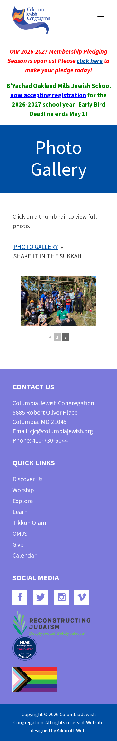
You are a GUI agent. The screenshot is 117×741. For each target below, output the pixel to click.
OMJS (19, 534)
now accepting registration (48, 95)
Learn (19, 512)
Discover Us (27, 479)
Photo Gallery (35, 247)
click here (90, 61)
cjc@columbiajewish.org (61, 431)
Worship (23, 490)
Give (17, 544)
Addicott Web (71, 730)
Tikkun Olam (29, 523)
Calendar (24, 555)
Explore (22, 501)
